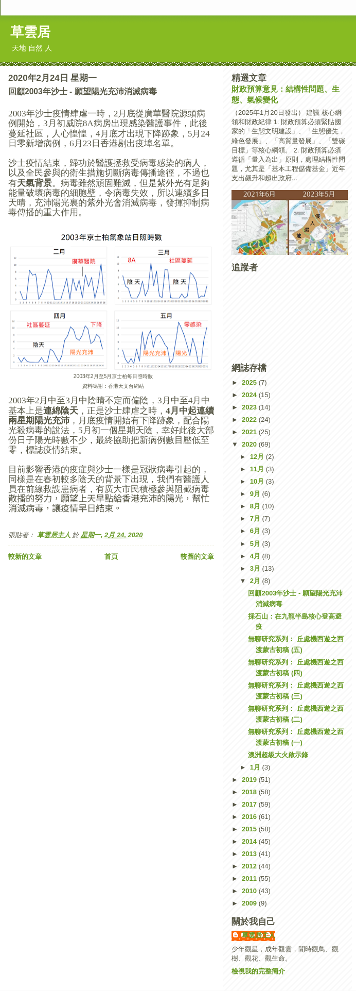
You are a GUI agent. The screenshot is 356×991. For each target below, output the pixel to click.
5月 (256, 544)
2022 (250, 419)
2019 (250, 779)
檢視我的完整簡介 (258, 971)
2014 (250, 841)
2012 (250, 866)
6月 (256, 531)
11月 (258, 469)
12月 (258, 456)
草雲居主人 (258, 935)
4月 (256, 556)
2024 (250, 395)
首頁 (111, 556)
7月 (256, 518)
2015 (250, 829)
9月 (256, 494)
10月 (258, 481)
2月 (256, 581)
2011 (250, 878)
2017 (250, 804)
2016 (250, 817)
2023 (250, 407)
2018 (250, 792)
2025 (250, 382)
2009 (250, 903)
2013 (250, 854)
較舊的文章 (197, 556)
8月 (256, 506)
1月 (256, 767)
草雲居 (30, 32)
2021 (250, 432)
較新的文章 (25, 556)
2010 (250, 891)
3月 (256, 568)
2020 (250, 444)
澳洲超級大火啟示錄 (278, 755)
